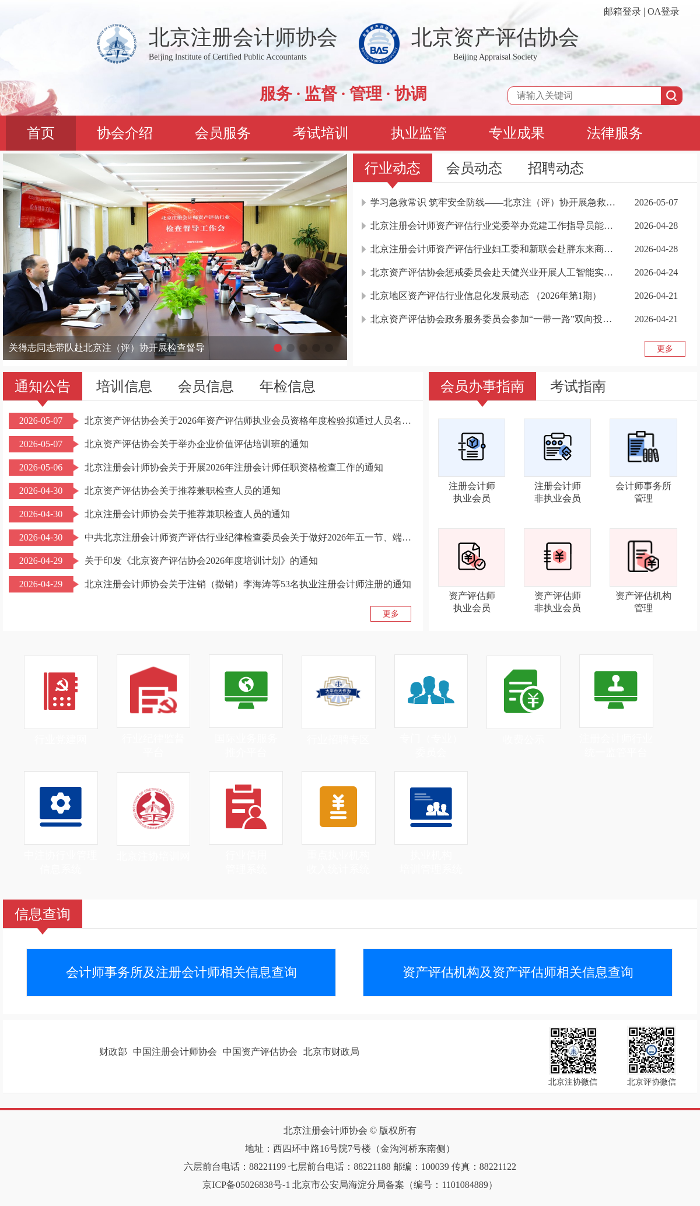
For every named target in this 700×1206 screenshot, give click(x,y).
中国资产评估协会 (260, 1052)
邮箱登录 (622, 11)
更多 (665, 348)
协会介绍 (125, 133)
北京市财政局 (331, 1052)
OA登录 (664, 11)
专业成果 (517, 133)
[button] (278, 348)
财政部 (113, 1052)
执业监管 (419, 133)
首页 (41, 133)
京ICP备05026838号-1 (246, 1185)
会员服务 (223, 133)
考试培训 (321, 133)
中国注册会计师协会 (175, 1052)
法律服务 (615, 133)
